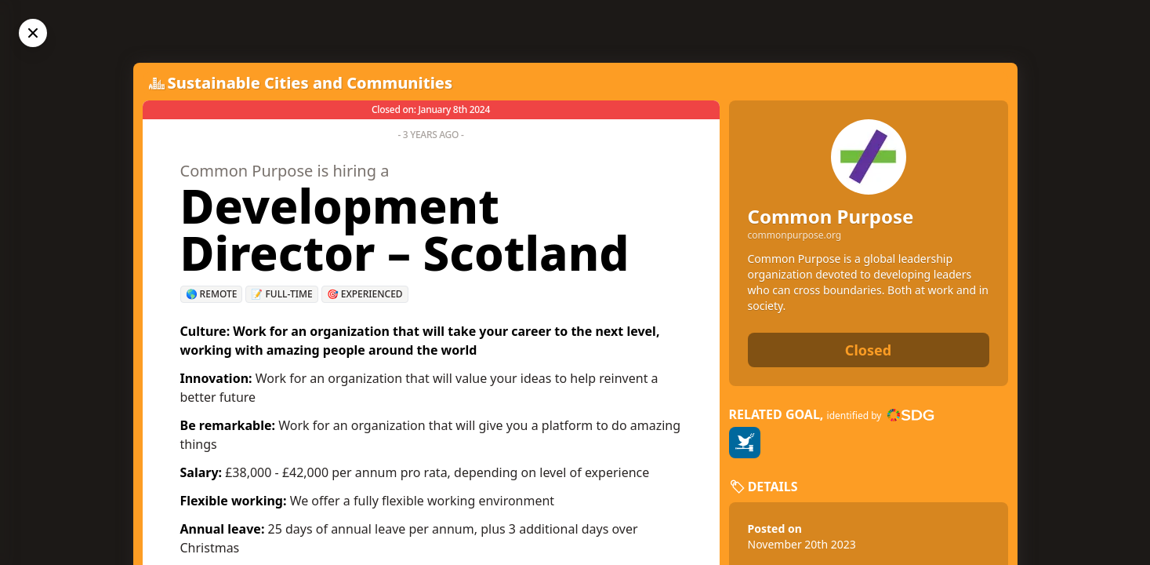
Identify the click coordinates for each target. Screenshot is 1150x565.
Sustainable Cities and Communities (310, 82)
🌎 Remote (212, 294)
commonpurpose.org (795, 235)
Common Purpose (831, 216)
